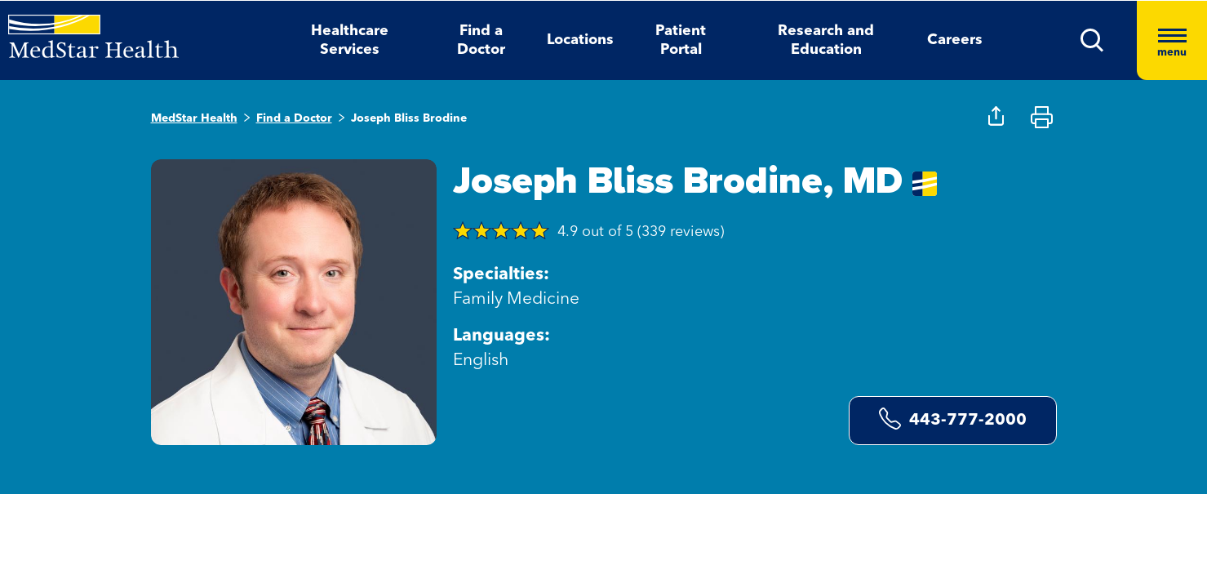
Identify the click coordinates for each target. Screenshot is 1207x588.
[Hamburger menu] (1172, 40)
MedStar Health (194, 118)
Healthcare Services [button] (349, 40)
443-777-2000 (953, 419)
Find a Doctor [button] (481, 40)
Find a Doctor (294, 118)
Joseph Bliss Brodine (409, 118)
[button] (1092, 40)
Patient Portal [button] (680, 40)
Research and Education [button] (826, 40)
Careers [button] (955, 40)
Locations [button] (580, 40)
